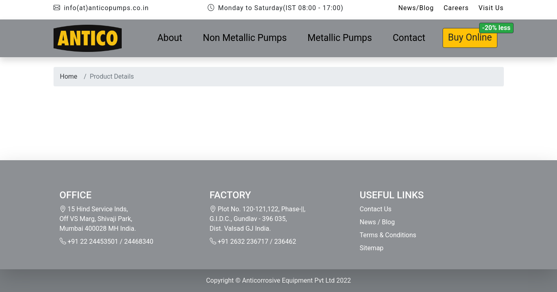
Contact (409, 37)
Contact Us (376, 209)
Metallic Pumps (340, 37)
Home (68, 76)
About (169, 37)
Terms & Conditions (388, 235)
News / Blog (377, 222)
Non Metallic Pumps (245, 37)
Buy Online (470, 37)
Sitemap (372, 248)
